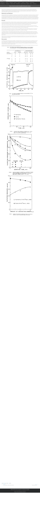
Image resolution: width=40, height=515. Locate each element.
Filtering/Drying (2, 3)
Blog (31, 3)
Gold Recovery (2, 2)
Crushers (7, 2)
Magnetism (28, 3)
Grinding (15, 2)
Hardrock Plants (32, 2)
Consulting (35, 3)
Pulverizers (8, 3)
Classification (11, 2)
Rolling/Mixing (18, 3)
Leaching (23, 2)
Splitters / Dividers (12, 3)
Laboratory (27, 2)
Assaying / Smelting (23, 3)
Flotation (19, 2)
